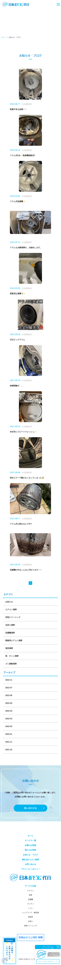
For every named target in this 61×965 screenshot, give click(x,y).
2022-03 (8, 719)
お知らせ (9, 602)
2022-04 (8, 711)
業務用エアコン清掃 (13, 640)
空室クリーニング (12, 617)
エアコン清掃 (11, 610)
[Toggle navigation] (58, 4)
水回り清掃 (10, 625)
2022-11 (8, 680)
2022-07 (8, 688)
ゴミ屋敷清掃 (11, 664)
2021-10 (8, 750)
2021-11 (8, 742)
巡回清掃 (9, 648)
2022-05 (8, 703)
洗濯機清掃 (10, 633)
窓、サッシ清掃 (11, 656)
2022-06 (8, 695)
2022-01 (8, 734)
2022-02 (8, 726)
